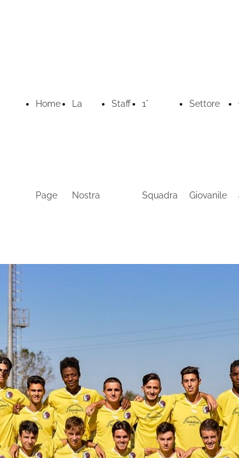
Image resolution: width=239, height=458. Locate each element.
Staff (121, 104)
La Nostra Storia (86, 195)
